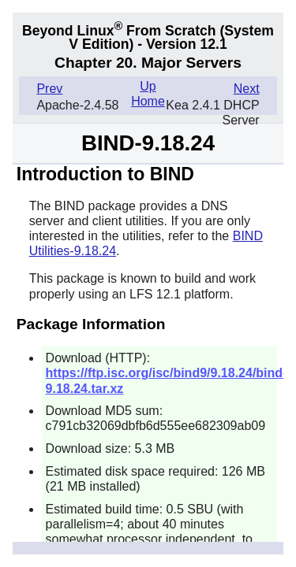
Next (247, 88)
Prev (49, 88)
